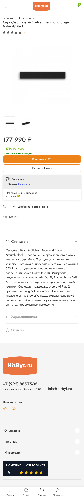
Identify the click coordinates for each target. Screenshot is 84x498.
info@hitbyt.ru (60, 388)
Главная (8, 18)
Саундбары (26, 18)
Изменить (24, 184)
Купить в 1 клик (42, 168)
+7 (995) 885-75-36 (20, 384)
